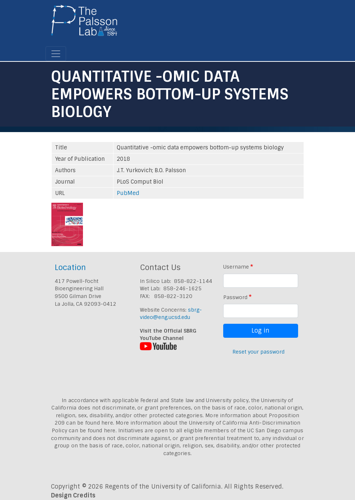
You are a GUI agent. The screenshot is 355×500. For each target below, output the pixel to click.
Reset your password (258, 351)
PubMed (128, 193)
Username (236, 266)
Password (235, 297)
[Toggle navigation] (56, 53)
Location (70, 267)
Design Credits (73, 495)
